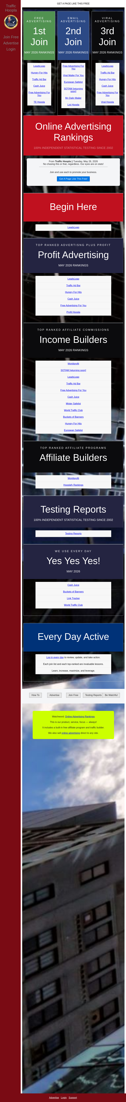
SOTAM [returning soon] (73, 90)
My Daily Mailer (73, 98)
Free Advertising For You (39, 93)
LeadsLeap (39, 66)
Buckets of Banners (73, 417)
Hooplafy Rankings (73, 485)
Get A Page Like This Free (73, 3)
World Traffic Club (73, 410)
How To (35, 695)
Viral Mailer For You (73, 75)
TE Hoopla (39, 102)
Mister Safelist (73, 403)
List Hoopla (73, 104)
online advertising (71, 733)
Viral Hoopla (107, 102)
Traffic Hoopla (11, 8)
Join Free (11, 37)
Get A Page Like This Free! (73, 179)
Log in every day (55, 657)
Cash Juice (39, 86)
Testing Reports (73, 533)
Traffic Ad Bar (39, 79)
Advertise (11, 43)
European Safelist (73, 82)
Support (73, 1097)
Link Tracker (73, 598)
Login (10, 49)
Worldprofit (73, 363)
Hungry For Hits (39, 72)
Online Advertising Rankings (73, 138)
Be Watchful (111, 695)
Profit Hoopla (73, 312)
